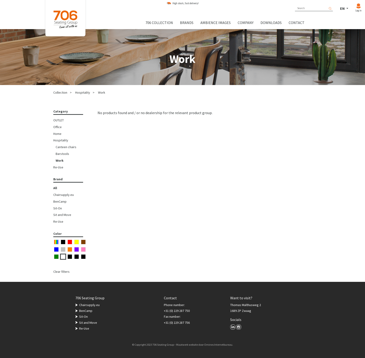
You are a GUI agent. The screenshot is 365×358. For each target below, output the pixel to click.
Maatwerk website (187, 344)
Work (101, 92)
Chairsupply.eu (63, 195)
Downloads (271, 22)
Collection (60, 92)
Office (57, 127)
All (55, 188)
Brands (186, 22)
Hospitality (82, 92)
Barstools (62, 154)
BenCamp (60, 201)
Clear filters (61, 271)
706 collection (159, 22)
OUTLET (58, 120)
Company (245, 22)
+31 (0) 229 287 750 (177, 311)
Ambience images (215, 22)
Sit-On (57, 208)
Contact (296, 22)
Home (57, 134)
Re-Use (58, 167)
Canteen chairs (66, 147)
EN (342, 8)
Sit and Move (62, 215)
